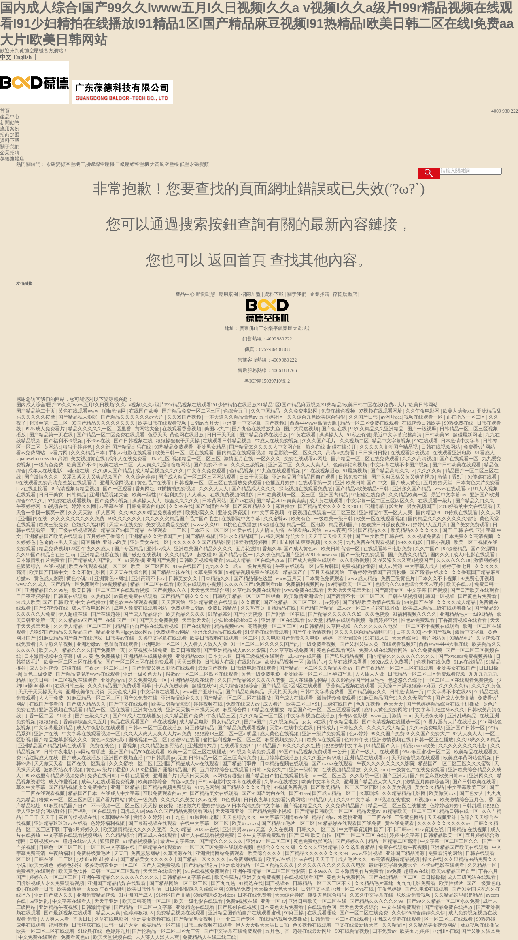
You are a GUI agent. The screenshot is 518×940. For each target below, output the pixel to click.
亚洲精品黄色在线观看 (214, 602)
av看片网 (59, 452)
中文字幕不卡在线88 (449, 692)
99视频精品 (115, 584)
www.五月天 (289, 578)
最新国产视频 (213, 668)
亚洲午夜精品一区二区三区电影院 (269, 871)
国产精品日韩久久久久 (185, 596)
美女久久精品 (430, 787)
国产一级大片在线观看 (375, 752)
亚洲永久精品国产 (239, 536)
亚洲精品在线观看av (366, 758)
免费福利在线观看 (36, 871)
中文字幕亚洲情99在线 (285, 817)
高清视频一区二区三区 (272, 626)
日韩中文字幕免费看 (322, 692)
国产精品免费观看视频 (242, 728)
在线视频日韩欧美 (422, 423)
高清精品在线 (282, 608)
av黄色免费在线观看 (136, 596)
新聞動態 (9, 122)
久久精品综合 (121, 835)
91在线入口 (377, 638)
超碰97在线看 (185, 739)
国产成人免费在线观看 (313, 560)
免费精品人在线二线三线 (210, 937)
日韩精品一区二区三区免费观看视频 (427, 674)
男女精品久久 (227, 722)
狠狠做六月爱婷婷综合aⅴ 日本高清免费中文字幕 (229, 805)
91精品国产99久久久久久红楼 (289, 746)
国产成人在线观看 (294, 698)
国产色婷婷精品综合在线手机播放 (443, 704)
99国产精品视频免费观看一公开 (313, 752)
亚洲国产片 (165, 775)
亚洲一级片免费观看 (324, 733)
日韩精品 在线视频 (467, 829)
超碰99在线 (416, 871)
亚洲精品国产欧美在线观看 (54, 536)
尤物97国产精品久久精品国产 (61, 632)
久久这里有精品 (358, 847)
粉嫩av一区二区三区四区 (66, 799)
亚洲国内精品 (334, 495)
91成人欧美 (28, 602)
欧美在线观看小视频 (199, 584)
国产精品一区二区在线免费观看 (365, 458)
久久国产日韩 (363, 417)
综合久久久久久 (182, 501)
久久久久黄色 (486, 686)
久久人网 (490, 512)
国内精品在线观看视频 (242, 452)
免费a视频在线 (242, 901)
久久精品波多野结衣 (162, 746)
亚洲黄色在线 (148, 709)
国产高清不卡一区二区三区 (356, 596)
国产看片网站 (111, 799)
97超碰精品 (455, 548)
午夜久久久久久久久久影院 (386, 763)
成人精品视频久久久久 (160, 471)
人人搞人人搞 (270, 530)
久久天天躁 (80, 512)
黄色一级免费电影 (261, 674)
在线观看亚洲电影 (453, 452)
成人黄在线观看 (326, 501)
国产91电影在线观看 (427, 889)
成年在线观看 (31, 925)
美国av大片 (216, 429)
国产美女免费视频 (159, 620)
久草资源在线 (178, 853)
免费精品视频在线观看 (181, 913)
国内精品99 (429, 512)
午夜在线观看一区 (295, 566)
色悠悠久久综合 (405, 680)
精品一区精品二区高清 (393, 841)
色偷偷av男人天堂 (59, 542)
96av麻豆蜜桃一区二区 (427, 752)
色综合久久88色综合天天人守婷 (409, 584)
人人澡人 (197, 495)
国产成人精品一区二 (334, 793)
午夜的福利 (61, 853)
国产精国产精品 (317, 608)
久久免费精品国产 (346, 805)
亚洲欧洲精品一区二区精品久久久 (258, 865)
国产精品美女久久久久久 (147, 859)
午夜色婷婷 (390, 889)
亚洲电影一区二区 (161, 644)
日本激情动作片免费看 (41, 560)
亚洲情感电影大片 (384, 506)
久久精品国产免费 (184, 716)
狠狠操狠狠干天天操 (178, 441)
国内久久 (440, 554)
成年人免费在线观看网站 (141, 608)
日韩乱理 (472, 805)
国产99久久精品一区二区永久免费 (444, 901)
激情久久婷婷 (148, 817)
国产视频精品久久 (303, 805)
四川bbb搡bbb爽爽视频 (296, 542)
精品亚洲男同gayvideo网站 (125, 632)
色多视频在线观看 (313, 925)
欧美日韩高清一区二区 (147, 901)
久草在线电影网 (112, 919)
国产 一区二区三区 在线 (361, 835)
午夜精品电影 (344, 722)
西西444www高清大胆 (314, 423)
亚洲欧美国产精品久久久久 (204, 548)
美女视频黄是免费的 (168, 524)
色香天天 (157, 435)
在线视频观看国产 (304, 877)
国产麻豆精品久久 (253, 506)
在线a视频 (55, 566)
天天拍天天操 (283, 692)
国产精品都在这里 (254, 578)
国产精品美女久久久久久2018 (330, 506)
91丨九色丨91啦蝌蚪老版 (193, 817)
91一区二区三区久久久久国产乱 (265, 644)
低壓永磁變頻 (194, 164)
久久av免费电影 (426, 728)
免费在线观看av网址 (306, 458)
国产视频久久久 (170, 590)
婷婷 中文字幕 (405, 835)
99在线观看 (426, 441)
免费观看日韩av (188, 608)
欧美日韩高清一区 (341, 548)
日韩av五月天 (205, 423)
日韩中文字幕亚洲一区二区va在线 (338, 889)
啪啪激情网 (114, 411)
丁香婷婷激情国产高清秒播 (378, 572)
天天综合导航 (290, 895)
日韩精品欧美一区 (443, 835)
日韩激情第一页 (407, 692)
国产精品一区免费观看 (75, 584)
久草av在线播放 (281, 782)
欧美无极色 (42, 865)
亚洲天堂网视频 (117, 482)
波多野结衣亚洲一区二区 (112, 865)
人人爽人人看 (55, 919)
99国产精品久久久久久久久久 (104, 423)
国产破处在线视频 (142, 554)
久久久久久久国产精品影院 (202, 542)
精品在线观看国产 (130, 722)
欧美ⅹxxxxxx (245, 823)
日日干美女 (51, 495)
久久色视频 (378, 614)
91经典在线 (90, 931)
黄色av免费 (183, 782)
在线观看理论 (322, 913)
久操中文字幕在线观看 (163, 638)
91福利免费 (172, 495)
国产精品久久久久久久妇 (335, 614)
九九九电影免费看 (417, 883)
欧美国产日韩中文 (49, 572)
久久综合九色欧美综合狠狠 (316, 417)
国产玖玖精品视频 (345, 656)
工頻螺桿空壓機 (98, 164)
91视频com (426, 799)
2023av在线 (207, 829)
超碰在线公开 (342, 447)
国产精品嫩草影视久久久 (61, 739)
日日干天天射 (222, 435)
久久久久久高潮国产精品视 (389, 447)
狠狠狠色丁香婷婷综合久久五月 (73, 722)
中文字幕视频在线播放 (311, 716)
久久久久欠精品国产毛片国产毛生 (182, 518)
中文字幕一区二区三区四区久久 (381, 501)
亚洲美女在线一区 (150, 542)
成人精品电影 (194, 722)
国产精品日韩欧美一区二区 (325, 811)
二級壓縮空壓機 (132, 164)
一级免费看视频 (319, 644)
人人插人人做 (370, 674)
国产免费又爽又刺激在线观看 (164, 668)
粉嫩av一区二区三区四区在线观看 (202, 674)
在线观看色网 (322, 907)
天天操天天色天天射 (276, 889)
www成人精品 (362, 578)
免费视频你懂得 (358, 566)
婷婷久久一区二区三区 (54, 877)
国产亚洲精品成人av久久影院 (235, 650)
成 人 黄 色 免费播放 (98, 656)
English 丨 (25, 57)
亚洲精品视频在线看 (192, 680)
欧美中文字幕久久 (321, 782)
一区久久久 (269, 458)
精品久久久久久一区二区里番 (100, 429)
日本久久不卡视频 (438, 578)
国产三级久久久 (92, 716)
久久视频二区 (355, 441)
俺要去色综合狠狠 (328, 895)
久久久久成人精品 (457, 602)
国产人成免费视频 (162, 865)
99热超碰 (486, 919)
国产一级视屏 (422, 429)
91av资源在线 (429, 829)
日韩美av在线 (121, 638)
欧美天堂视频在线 (113, 937)
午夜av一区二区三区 (107, 668)
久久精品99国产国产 (80, 620)
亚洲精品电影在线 (100, 554)
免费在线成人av (243, 704)
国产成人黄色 (406, 482)
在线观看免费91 (237, 746)
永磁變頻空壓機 (63, 164)
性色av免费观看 (418, 620)
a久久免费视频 (427, 650)
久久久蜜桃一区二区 (131, 763)
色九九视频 (368, 704)
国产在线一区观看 (87, 763)
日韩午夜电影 (59, 752)
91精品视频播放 (140, 841)
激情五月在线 (239, 458)
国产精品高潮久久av (392, 471)
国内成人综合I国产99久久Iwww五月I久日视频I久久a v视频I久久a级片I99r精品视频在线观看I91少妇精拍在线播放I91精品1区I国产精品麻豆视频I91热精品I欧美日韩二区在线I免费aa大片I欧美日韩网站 (257, 23)
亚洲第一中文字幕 (242, 423)
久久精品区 (394, 925)
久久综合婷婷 (141, 477)
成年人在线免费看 (128, 458)
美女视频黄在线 (88, 458)
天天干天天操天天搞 (40, 692)
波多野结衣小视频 (64, 769)
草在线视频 (165, 722)
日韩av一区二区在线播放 (155, 728)
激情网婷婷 (486, 560)
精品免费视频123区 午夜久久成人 (75, 548)
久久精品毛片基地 (375, 883)
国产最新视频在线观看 (153, 823)
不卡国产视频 (437, 632)
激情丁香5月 (451, 477)
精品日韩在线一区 (459, 811)
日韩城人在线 (220, 662)
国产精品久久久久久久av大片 (133, 417)
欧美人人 (49, 650)
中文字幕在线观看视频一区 (91, 733)
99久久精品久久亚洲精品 (377, 429)
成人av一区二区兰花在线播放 (369, 608)
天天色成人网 (123, 692)
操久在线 (432, 859)
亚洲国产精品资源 (406, 853)
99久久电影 (411, 542)
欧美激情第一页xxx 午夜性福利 (91, 889)
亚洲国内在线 (33, 518)
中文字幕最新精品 (54, 728)
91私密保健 (359, 435)
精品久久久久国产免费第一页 (94, 650)
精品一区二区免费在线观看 (370, 423)
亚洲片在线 (46, 733)
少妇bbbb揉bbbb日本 (236, 620)
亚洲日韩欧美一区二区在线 (318, 901)
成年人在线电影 (45, 471)
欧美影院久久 (200, 512)
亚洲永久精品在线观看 (218, 632)
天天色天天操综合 (360, 907)
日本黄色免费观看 (325, 578)
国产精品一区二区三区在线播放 (237, 698)
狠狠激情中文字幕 (344, 746)
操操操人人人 (147, 501)
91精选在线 (251, 883)
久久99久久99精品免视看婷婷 (151, 512)
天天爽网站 (174, 602)
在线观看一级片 (435, 501)
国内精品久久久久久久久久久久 (401, 656)
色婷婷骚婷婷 (445, 805)
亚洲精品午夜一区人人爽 (386, 512)
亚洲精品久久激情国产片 (155, 536)
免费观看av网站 (173, 632)
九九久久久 (218, 566)
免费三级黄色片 (398, 578)
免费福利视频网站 (306, 584)
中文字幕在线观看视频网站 (73, 835)
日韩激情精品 (96, 907)
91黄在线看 (304, 435)
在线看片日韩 (39, 889)
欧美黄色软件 (73, 871)
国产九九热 (223, 883)
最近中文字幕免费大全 (393, 865)
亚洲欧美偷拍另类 (86, 692)
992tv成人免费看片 (45, 429)
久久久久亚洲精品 (319, 847)
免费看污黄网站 (288, 799)
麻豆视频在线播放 (480, 925)
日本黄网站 (214, 501)
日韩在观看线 (135, 775)
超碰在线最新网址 (313, 931)
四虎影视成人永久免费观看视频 (50, 883)
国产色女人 (472, 793)
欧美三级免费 (54, 524)
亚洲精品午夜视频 (59, 907)
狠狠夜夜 (110, 841)
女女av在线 (314, 722)
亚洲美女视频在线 (152, 919)
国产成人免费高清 (455, 698)
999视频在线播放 (392, 799)
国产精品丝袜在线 (171, 572)
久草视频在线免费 (148, 650)
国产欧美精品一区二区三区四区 (345, 787)
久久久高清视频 (419, 458)
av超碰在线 (78, 471)
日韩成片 (326, 728)
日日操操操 (433, 877)
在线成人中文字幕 (121, 793)
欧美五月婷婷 (415, 931)
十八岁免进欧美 (171, 686)
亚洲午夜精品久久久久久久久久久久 (120, 877)
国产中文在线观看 (129, 704)
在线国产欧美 (144, 411)
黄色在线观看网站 (336, 650)
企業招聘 (9, 152)
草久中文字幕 (31, 787)
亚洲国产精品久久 (368, 530)
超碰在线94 (204, 686)
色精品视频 (242, 471)
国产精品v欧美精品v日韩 (362, 488)
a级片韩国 (328, 566)
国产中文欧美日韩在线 (380, 536)
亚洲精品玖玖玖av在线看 (61, 823)
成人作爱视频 (64, 782)
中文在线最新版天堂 (357, 925)
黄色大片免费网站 (347, 877)
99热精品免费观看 (174, 447)
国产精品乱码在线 (132, 447)
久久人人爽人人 (313, 465)
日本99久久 (320, 871)
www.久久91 (206, 524)
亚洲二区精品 (125, 787)
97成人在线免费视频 (277, 441)
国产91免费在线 (141, 698)
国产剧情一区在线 (286, 614)
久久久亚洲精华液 (322, 758)
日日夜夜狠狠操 (33, 596)
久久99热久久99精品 (478, 739)
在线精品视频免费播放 (283, 919)
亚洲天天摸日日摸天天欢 (193, 709)
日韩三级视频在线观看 (260, 656)
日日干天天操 (254, 477)
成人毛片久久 (353, 859)
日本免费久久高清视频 (469, 536)
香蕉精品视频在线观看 (351, 686)
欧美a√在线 (279, 859)
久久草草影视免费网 (292, 650)
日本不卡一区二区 (210, 530)
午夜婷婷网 (29, 506)
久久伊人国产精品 (113, 471)
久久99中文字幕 (354, 799)
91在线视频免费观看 (207, 871)
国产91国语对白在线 (264, 793)
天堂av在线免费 (126, 524)
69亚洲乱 (39, 901)
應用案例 (9, 129)
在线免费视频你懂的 (232, 495)
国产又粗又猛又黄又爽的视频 (403, 477)
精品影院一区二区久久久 (296, 452)
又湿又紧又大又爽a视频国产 (92, 477)
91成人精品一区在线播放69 (256, 560)
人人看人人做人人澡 (205, 644)
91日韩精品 (311, 626)
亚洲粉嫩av (89, 644)
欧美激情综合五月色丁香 (467, 799)
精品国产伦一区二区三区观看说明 (325, 709)
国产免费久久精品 (408, 554)
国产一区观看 (118, 488)
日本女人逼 (221, 656)
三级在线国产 (338, 704)
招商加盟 (9, 135)
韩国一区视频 (440, 596)
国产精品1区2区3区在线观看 (292, 686)
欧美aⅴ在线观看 (324, 739)
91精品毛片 (461, 638)
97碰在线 (72, 668)
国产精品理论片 (201, 865)
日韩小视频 (438, 542)
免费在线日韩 (102, 775)
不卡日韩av (399, 829)
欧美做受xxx (443, 793)
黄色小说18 (79, 578)
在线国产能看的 (46, 704)
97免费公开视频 (477, 578)
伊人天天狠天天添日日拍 (263, 925)
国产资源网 (483, 548)
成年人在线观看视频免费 (207, 835)
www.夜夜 (335, 530)
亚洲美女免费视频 (262, 877)
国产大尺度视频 (301, 429)
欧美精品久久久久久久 (415, 530)
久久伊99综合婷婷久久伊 (419, 913)
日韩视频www (44, 841)
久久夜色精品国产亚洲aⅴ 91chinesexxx (297, 554)
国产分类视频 (248, 614)
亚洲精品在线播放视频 (148, 656)
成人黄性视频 (44, 668)
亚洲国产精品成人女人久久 (373, 782)
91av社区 (160, 458)
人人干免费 (51, 698)
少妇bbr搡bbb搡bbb (97, 859)
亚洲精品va (113, 680)
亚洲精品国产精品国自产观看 (304, 477)
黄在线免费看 (400, 823)
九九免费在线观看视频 (371, 542)
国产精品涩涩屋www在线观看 (88, 674)
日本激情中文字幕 (461, 441)
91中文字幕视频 (267, 512)
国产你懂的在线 (213, 506)
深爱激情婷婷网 (251, 542)
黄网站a (52, 447)
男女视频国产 (422, 506)
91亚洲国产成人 (136, 895)
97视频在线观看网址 (381, 411)
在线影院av (249, 662)
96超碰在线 (272, 524)
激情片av (316, 662)
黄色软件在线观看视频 (134, 602)
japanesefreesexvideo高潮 (42, 458)
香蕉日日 (82, 919)
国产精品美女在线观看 (215, 793)
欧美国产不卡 (82, 465)
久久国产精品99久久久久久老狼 (252, 680)
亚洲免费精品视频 (96, 895)
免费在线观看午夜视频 (403, 847)
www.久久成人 (32, 584)
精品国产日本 (83, 793)
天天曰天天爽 (195, 775)
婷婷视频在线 (208, 704)
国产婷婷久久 (350, 841)
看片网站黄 (434, 638)
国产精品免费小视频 (270, 811)
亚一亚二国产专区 (236, 919)
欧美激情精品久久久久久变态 (135, 829)
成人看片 (273, 704)
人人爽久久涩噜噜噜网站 (164, 465)
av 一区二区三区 (330, 775)
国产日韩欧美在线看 (474, 782)
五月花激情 (248, 548)
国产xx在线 (241, 501)
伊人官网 (106, 512)
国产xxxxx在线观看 (333, 763)
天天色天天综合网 (210, 590)
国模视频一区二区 (148, 739)
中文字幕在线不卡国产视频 (400, 465)
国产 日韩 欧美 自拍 (311, 835)
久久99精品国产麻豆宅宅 (358, 680)
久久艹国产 (428, 548)
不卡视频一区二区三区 (116, 805)
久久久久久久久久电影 (463, 746)
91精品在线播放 (267, 709)
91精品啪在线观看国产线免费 (350, 823)
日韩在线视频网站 (441, 447)
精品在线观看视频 (346, 620)
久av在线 (208, 799)
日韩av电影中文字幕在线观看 (230, 782)
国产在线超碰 (106, 614)
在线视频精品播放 (342, 769)
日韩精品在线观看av (160, 847)
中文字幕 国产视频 (427, 590)
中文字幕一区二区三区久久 (450, 841)
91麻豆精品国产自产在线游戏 (71, 638)
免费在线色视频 (338, 411)
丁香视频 (127, 746)
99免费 (394, 871)
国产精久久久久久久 (221, 841)
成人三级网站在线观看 (472, 877)
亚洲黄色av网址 (111, 578)
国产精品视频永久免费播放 (78, 787)
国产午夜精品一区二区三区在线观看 (395, 668)
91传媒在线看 (482, 477)
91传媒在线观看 (461, 512)
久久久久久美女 (178, 799)
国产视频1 (276, 423)
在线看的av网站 (305, 530)
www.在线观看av (453, 488)
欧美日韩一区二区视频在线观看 (63, 680)
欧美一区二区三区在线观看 (46, 931)
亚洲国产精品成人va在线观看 (188, 763)
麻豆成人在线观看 (158, 835)
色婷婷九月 (118, 931)
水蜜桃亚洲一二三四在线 (365, 817)
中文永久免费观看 (207, 471)
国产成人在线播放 (82, 758)
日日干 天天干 (40, 817)
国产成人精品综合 (143, 614)
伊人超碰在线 (73, 614)
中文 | (6, 57)
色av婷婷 (358, 733)
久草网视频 (339, 626)
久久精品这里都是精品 (459, 895)
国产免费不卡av (210, 465)
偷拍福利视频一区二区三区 (232, 739)
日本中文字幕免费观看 (262, 835)
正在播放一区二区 (466, 417)
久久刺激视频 (355, 560)
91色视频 (231, 799)
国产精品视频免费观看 (168, 787)
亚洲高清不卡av (148, 578)
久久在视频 (281, 829)
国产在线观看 (197, 626)
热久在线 (315, 447)
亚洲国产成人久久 (54, 895)
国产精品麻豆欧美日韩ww (438, 775)
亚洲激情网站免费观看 (220, 853)
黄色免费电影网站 (313, 841)
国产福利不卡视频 (64, 441)
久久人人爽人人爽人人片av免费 (157, 733)
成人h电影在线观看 (474, 554)
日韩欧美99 (437, 435)
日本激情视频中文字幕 (49, 656)
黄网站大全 (147, 429)
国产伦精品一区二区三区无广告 (166, 931)
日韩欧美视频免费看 (201, 560)
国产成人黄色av (301, 548)
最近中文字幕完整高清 (398, 435)
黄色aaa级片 (99, 769)
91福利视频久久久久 (415, 614)
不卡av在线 (98, 441)
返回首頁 (237, 260)
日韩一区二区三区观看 (116, 871)
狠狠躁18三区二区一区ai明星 (226, 733)
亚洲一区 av (273, 901)
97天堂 (316, 620)
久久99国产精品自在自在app (47, 554)
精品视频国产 (344, 524)
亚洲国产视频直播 (124, 758)
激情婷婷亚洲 (384, 620)
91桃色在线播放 (240, 524)
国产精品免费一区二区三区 (191, 411)
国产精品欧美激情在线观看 (372, 602)
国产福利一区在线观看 (93, 811)
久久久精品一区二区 (261, 716)
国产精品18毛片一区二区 (288, 823)
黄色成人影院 (49, 578)
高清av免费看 (341, 452)
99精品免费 (239, 889)
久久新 (103, 447)
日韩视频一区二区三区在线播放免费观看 (218, 482)
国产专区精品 (129, 548)
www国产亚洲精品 (203, 692)
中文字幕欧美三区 (467, 787)
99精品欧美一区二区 (350, 584)
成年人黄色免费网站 (386, 709)
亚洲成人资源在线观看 (397, 919)
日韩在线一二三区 (54, 859)
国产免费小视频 (112, 501)
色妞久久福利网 (89, 524)
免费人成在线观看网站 (384, 650)
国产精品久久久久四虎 (246, 787)
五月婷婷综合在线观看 (225, 769)
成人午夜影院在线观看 (101, 728)
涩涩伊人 (125, 769)
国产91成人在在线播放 (137, 716)
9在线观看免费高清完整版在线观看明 (57, 482)
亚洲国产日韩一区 (466, 728)
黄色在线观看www (78, 411)
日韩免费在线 (353, 477)
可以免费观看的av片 (165, 793)
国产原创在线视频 (238, 907)
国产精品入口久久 (475, 501)
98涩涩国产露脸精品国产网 (168, 769)
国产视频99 (278, 883)
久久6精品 (181, 829)
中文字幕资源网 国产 (362, 829)
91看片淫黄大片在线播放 (450, 722)
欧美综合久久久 (265, 853)
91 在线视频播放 (322, 471)
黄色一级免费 (143, 799)
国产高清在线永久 (430, 572)
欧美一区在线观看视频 (381, 518)
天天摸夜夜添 (429, 716)
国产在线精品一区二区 (393, 877)
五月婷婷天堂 (438, 482)
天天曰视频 (189, 662)
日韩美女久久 (183, 578)
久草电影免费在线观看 (257, 590)
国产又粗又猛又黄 (360, 644)
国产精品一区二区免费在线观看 (111, 435)
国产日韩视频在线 (134, 441)
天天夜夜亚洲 (230, 811)
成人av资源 (390, 566)
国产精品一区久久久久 (202, 859)
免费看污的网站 (445, 853)
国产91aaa (299, 793)
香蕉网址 (145, 488)
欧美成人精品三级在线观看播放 (437, 608)
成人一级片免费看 (253, 566)
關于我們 (9, 146)
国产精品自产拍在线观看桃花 (277, 775)
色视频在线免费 (434, 662)
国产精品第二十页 (36, 411)
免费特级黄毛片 (94, 853)
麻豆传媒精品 (200, 728)
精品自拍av (323, 817)
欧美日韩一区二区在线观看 (185, 452)
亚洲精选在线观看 (196, 907)
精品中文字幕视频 (392, 441)
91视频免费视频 (290, 787)
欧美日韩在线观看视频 (163, 423)
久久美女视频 (397, 787)
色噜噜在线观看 (121, 644)
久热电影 (101, 596)
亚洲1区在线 (445, 931)
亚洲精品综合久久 (181, 698)
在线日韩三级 (70, 686)
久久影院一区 (365, 775)
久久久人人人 (214, 488)
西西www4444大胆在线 (444, 644)
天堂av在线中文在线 (292, 728)
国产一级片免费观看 (363, 554)
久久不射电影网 (89, 572)
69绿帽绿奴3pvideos (214, 895)
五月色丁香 (278, 931)
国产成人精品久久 (87, 704)
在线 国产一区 (121, 620)
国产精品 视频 (201, 536)
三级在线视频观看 (78, 530)
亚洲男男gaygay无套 (244, 829)
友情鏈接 (24, 283)
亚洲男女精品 (212, 447)
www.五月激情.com (391, 716)
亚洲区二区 (280, 465)
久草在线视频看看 (348, 662)
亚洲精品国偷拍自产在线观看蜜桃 (245, 913)
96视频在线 (56, 506)
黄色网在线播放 (187, 435)
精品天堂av (368, 811)
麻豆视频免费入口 (285, 739)
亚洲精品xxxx (191, 656)
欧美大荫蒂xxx (458, 411)
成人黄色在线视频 (280, 733)
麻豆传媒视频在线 (78, 817)
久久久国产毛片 (319, 441)
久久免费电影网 (301, 411)
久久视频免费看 (424, 536)
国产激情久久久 (41, 477)
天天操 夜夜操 (158, 805)
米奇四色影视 (353, 716)
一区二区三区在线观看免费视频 (460, 680)
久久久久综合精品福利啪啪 (364, 632)
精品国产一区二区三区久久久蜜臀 (455, 763)
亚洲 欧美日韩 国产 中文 (361, 482)
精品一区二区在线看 (152, 584)
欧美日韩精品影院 (171, 704)
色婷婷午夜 (357, 739)
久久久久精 (430, 471)
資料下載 (9, 140)
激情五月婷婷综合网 (427, 782)
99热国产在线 (419, 602)
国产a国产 (255, 722)
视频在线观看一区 (424, 417)
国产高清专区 (389, 590)
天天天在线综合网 (129, 572)
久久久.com (376, 769)
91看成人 (485, 452)
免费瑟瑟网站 (146, 853)
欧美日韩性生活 (144, 889)
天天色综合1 (406, 638)
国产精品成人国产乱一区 (95, 560)
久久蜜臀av (276, 518)
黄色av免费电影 (108, 739)
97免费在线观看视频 (69, 501)
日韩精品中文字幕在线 (187, 877)
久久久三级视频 (248, 465)
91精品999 (219, 614)
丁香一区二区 (39, 716)
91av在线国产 (188, 566)
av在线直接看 (33, 488)
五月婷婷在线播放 (280, 758)
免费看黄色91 (76, 937)
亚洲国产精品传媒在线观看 (117, 883)
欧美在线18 (459, 584)
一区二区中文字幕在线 (111, 847)
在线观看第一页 (315, 482)
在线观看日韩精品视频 (228, 441)
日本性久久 (352, 728)
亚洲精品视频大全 (109, 495)
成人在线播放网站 (309, 680)
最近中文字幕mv (449, 495)
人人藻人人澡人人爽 (158, 937)
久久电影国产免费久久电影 (291, 638)
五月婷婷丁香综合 (106, 536)
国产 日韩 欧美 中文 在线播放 (74, 602)
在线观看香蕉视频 (182, 429)
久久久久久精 (454, 686)
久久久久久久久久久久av (444, 823)
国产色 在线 (334, 429)
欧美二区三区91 (303, 704)
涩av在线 (303, 859)
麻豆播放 (285, 506)
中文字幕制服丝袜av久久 (438, 709)
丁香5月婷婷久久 (82, 829)
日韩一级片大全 (121, 925)
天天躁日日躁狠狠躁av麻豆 (407, 686)
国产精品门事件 (239, 763)
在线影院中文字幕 (241, 518)
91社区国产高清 (173, 895)
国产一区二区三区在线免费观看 (140, 662)
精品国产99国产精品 (123, 530)
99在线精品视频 (352, 931)
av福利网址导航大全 (283, 536)
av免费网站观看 (246, 859)
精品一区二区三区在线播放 (397, 805)
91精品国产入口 (383, 746)
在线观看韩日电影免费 (388, 548)
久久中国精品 (266, 411)
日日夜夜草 (256, 799)
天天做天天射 (197, 620)
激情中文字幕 (470, 632)
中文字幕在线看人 (160, 692)
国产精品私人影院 (78, 417)
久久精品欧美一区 (408, 495)
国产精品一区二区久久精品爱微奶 (316, 668)
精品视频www (230, 626)
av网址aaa (391, 417)
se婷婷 (332, 602)
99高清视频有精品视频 (75, 488)
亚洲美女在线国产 (457, 668)
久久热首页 (252, 608)
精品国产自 (295, 572)
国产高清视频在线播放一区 (391, 722)
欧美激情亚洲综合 (304, 596)
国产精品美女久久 (368, 692)
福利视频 (59, 925)
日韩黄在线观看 (71, 596)
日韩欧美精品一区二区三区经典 (247, 596)
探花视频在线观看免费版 (306, 488)
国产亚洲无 (395, 775)
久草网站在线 (115, 817)
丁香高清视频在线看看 (463, 620)
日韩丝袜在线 (87, 925)
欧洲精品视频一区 (285, 662)
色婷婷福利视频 (350, 465)
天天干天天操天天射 (330, 536)
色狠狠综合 (29, 566)
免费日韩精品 (223, 608)
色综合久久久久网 (276, 847)
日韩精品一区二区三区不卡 (322, 883)
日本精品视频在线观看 (285, 763)
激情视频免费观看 (337, 698)
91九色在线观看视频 (279, 471)
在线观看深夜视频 (411, 452)
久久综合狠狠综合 (239, 686)
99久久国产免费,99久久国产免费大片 (411, 733)
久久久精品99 (180, 554)
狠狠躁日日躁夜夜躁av (386, 524)
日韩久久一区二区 (317, 829)
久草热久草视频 (56, 644)
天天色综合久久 (239, 817)
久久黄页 (251, 602)
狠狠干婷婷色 (78, 447)
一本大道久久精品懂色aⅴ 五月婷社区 (244, 417)
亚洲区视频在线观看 (61, 709)
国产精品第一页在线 (51, 435)
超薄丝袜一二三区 (49, 423)
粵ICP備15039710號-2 (267, 381)
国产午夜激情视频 (312, 632)
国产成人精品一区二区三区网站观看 (197, 477)
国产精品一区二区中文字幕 (143, 907)
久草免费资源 (208, 572)
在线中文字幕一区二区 (205, 823)
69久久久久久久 (125, 518)
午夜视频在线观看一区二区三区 (322, 512)
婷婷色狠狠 (70, 865)
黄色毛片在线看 (154, 482)
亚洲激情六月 (202, 746)
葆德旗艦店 (12, 159)
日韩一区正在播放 (434, 739)
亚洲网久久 (482, 775)
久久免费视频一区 (148, 680)
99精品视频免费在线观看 (253, 572)
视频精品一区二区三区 (197, 458)
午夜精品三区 (221, 716)
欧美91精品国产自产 (453, 871)
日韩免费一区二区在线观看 (340, 919)
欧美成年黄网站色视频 (468, 758)
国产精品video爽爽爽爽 (281, 501)
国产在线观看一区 (459, 458)
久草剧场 (369, 793)
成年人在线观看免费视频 (108, 782)
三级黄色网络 (410, 817)
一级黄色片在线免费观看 (418, 769)
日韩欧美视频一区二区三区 (286, 495)
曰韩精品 (77, 495)
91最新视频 (355, 471)
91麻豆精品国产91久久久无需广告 (396, 698)
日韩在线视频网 (405, 596)
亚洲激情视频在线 (392, 739)
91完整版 (134, 560)
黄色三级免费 (38, 674)
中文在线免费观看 (402, 907)
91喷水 (65, 716)
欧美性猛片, (227, 877)
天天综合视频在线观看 (416, 758)
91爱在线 (242, 530)
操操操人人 (331, 435)
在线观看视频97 (399, 644)
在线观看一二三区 (168, 530)
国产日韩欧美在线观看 (457, 465)
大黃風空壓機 (165, 164)
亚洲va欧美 (115, 542)
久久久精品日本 (88, 452)
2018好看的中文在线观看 (466, 506)
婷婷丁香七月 (457, 566)
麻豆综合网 (235, 709)
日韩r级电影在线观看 (254, 668)
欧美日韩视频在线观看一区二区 (224, 638)
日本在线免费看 (255, 895)
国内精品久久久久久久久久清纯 (442, 518)
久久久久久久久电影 (376, 626)
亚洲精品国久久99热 (46, 590)
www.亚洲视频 (368, 853)
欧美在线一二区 (116, 465)
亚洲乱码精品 (462, 716)
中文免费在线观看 (38, 937)
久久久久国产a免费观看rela (253, 584)
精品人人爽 (108, 913)
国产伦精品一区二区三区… (293, 602)
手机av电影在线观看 (130, 452)
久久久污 (333, 542)
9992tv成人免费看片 (392, 662)
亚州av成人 (159, 548)
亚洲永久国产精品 (412, 488)
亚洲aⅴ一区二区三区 (268, 841)
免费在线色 (102, 746)
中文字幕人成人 (422, 566)
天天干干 (325, 859)
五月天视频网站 (328, 572)
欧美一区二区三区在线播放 (73, 662)
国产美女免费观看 (470, 524)
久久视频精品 (284, 722)
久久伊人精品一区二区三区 (83, 626)
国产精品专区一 (236, 554)
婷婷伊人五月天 (430, 524)
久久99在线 (181, 506)
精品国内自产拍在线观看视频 (147, 626)
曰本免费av (384, 931)
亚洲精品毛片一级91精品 (466, 614)
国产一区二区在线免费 (364, 913)
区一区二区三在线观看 (449, 919)
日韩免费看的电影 (147, 506)
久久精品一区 (482, 865)
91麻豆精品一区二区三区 (94, 698)
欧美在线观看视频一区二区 (98, 566)
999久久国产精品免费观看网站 (179, 811)
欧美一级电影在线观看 (199, 901)
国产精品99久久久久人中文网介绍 (266, 447)
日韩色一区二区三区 (61, 847)
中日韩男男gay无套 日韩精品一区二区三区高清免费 (202, 758)
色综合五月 (236, 411)
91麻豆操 (294, 913)
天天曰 (121, 853)
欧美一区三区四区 (151, 566)
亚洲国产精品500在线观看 (137, 752)
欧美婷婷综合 (153, 782)
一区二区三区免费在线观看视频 (219, 847)
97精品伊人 (321, 799)
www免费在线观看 (304, 590)
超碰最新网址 (468, 435)
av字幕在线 (111, 506)
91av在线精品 (469, 662)
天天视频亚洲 (442, 817)
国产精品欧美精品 (245, 692)
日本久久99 (408, 632)
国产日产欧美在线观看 (475, 590)
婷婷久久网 (84, 506)
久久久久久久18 (453, 560)
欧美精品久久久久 (186, 614)
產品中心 (9, 116)
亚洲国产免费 (161, 560)
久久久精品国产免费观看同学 (120, 686)
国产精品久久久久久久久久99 (317, 853)
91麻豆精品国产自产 (66, 805)
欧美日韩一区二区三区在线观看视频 (111, 590)
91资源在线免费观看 (267, 632)
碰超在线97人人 (80, 841)
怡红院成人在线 (41, 758)
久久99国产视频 (184, 417)
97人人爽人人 (468, 733)
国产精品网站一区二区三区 (179, 883)
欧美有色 (301, 518)
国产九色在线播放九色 (257, 429)
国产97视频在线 (51, 608)
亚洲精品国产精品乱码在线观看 (52, 746)
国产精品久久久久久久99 (377, 901)
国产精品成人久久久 (253, 488)
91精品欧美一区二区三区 (410, 811)
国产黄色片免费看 (478, 596)
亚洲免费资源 (233, 512)
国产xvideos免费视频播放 (465, 656)
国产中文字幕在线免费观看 (233, 931)
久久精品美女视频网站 (433, 925)
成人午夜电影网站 (92, 608)
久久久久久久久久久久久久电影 (332, 865)
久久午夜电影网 (423, 411)
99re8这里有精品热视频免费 (54, 775)
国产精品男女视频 (194, 919)
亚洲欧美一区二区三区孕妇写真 (318, 674)
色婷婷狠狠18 (138, 913)
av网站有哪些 (91, 752)
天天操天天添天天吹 (349, 590)
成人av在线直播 (305, 656)
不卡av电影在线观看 (443, 865)
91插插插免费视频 (177, 488)
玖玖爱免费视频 (414, 895)
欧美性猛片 (452, 883)
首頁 (5, 111)
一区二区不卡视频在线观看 (431, 626)
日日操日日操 (373, 452)
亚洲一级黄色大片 (143, 674)
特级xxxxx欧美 (419, 746)
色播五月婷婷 (280, 482)
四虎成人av (132, 811)
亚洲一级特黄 (304, 769)
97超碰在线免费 (368, 495)
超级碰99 (207, 554)
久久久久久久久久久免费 (78, 518)
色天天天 (394, 704)
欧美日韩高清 (186, 650)
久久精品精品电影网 (404, 793)
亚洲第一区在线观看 (283, 620)
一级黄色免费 (49, 465)
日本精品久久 (216, 578)
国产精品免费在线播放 (264, 435)
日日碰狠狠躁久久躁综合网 (194, 889)
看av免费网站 (31, 452)
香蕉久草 (272, 548)
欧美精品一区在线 (162, 925)
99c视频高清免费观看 (252, 752)
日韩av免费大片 (269, 769)
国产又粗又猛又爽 (480, 931)
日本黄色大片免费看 (478, 482)
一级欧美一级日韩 (334, 518)
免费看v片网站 (479, 447)
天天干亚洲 (107, 901)
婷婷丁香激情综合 (343, 638)
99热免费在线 (459, 423)
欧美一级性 (144, 495)
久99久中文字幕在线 (372, 895)
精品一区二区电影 (307, 524)
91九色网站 (207, 787)
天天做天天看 (49, 763)
